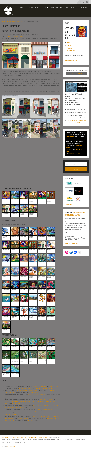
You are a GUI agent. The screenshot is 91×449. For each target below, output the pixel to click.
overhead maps (48, 412)
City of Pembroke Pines (15, 36)
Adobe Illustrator (52, 416)
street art (31, 408)
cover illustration (40, 405)
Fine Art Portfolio (34, 7)
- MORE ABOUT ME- (71, 60)
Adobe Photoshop (39, 416)
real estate (15, 401)
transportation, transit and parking (32, 401)
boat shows (44, 399)
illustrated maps (25, 388)
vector (39, 410)
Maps (68, 42)
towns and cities (51, 401)
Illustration (71, 51)
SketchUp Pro (9, 418)
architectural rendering (43, 388)
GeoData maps (37, 412)
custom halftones (11, 414)
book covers (54, 386)
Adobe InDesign (23, 418)
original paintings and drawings (27, 390)
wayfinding (16, 403)
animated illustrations (26, 397)
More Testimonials (71, 243)
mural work (33, 393)
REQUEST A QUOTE (76, 73)
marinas (7, 401)
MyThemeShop (11, 446)
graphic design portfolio (37, 395)
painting (17, 412)
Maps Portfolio (71, 7)
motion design (9, 397)
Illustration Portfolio (53, 7)
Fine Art (69, 45)
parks (6, 403)
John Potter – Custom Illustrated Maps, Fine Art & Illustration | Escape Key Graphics (26, 437)
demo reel (30, 420)
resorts (51, 399)
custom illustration (39, 386)
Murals (69, 48)
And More (68, 204)
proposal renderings (16, 408)
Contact (84, 7)
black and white (26, 412)
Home (22, 7)
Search (76, 169)
